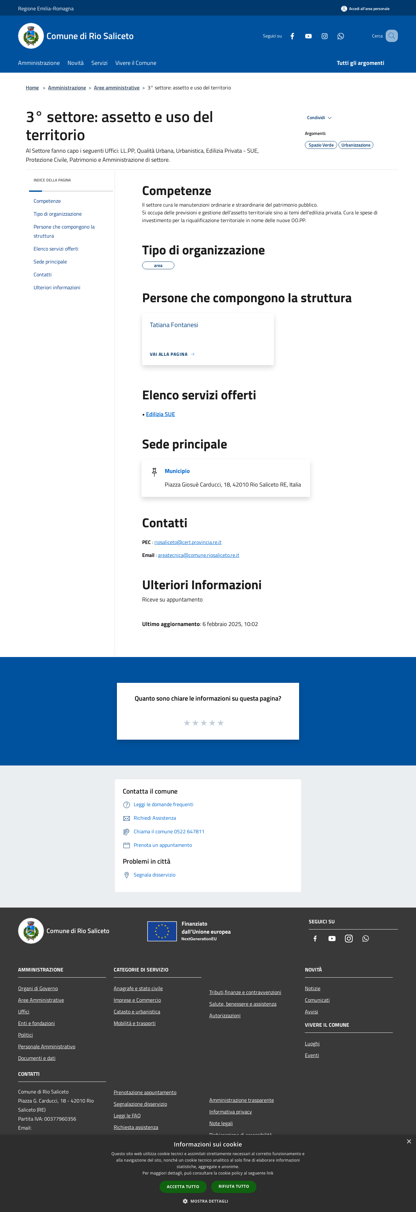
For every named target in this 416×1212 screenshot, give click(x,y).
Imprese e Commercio (137, 1000)
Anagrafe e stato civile (138, 988)
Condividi (320, 118)
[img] (99, 178)
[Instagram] (316, 35)
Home (32, 87)
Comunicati (317, 1000)
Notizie (312, 988)
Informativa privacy (230, 1111)
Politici (25, 1035)
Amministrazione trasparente (241, 1100)
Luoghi (312, 1043)
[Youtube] (300, 35)
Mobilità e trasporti (135, 1023)
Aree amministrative (117, 87)
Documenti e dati (37, 1058)
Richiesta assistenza (136, 1127)
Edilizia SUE (160, 414)
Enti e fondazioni (36, 1023)
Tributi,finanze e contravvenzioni (245, 992)
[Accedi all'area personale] (365, 8)
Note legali (221, 1123)
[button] (208, 1201)
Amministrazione (67, 87)
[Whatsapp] (332, 35)
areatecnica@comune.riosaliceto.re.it (198, 555)
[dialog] (208, 1173)
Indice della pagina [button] (52, 180)
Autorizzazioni (225, 1015)
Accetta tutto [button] (183, 1186)
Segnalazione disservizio (140, 1104)
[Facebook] (284, 35)
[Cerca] (390, 36)
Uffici (23, 1011)
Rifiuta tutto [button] (234, 1186)
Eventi (312, 1055)
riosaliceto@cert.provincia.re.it (188, 542)
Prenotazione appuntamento (145, 1092)
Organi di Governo (38, 988)
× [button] (408, 1141)
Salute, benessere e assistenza (242, 1004)
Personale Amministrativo (46, 1046)
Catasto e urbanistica (137, 1011)
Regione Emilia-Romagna (46, 8)
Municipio (177, 471)
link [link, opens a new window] (270, 1173)
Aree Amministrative (41, 1000)
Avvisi (311, 1011)
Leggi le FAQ (127, 1115)
